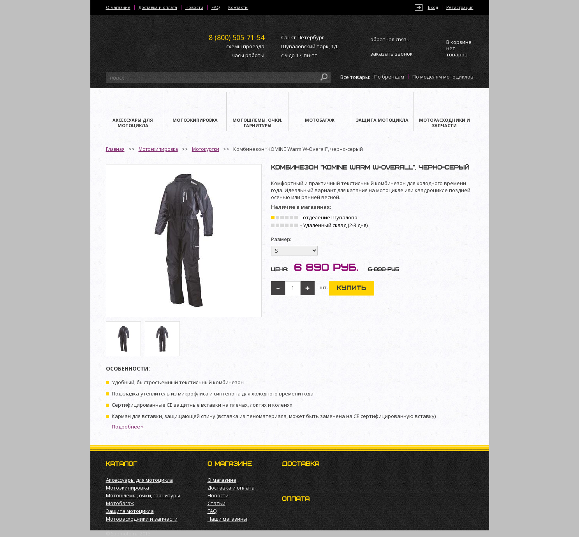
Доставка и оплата (158, 7)
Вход (433, 7)
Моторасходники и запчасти (142, 518)
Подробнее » (128, 426)
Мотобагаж (120, 503)
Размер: (281, 239)
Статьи (216, 503)
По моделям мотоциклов (442, 76)
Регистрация (459, 7)
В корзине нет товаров (459, 48)
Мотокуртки (205, 149)
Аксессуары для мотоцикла (139, 479)
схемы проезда (245, 46)
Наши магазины (227, 518)
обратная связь (390, 39)
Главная (115, 149)
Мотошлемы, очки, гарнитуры (143, 495)
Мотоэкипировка (158, 149)
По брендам (389, 76)
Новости (194, 7)
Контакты (238, 7)
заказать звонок (391, 53)
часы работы (248, 55)
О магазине (118, 7)
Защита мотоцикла (130, 510)
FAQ (215, 7)
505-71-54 (236, 37)
